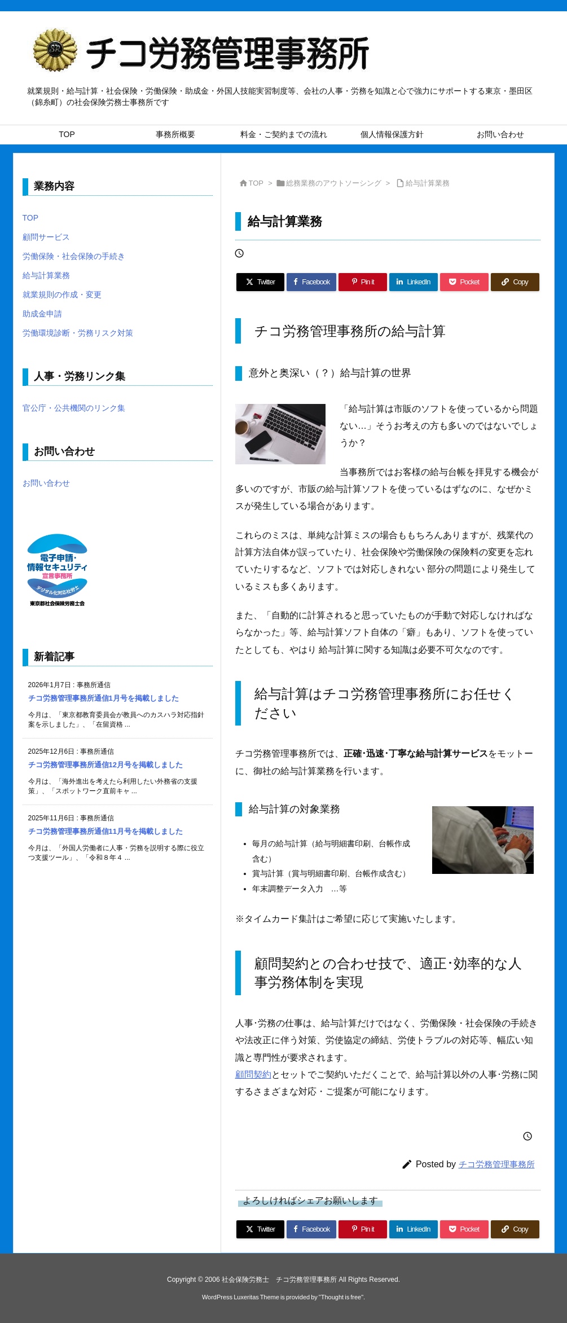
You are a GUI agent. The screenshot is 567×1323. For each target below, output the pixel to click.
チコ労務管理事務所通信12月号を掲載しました (105, 765)
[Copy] (515, 282)
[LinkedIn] (413, 282)
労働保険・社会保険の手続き (74, 256)
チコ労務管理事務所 (497, 1164)
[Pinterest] (363, 282)
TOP (256, 183)
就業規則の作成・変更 (62, 294)
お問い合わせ (46, 482)
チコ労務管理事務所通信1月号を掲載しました (103, 698)
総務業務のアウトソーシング (333, 183)
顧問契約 (253, 1074)
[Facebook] (311, 282)
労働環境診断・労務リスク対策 (78, 332)
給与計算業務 (428, 183)
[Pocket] (464, 282)
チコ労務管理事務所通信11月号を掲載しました (105, 831)
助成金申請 (42, 313)
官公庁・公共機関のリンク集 (74, 407)
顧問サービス (46, 236)
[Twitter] (260, 282)
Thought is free (341, 1297)
